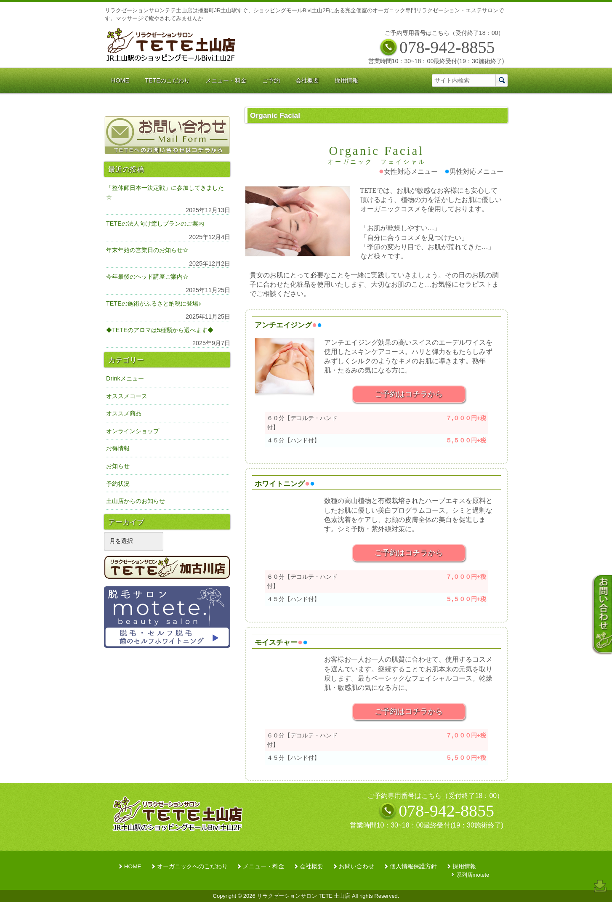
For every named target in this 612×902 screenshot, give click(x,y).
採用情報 (464, 866)
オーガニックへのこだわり (192, 866)
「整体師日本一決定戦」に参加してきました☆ (165, 192)
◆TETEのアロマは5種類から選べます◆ (159, 330)
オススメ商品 (123, 413)
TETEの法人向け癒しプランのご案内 (155, 223)
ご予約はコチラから (409, 394)
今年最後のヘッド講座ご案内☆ (147, 276)
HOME (132, 866)
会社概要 (311, 866)
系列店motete (473, 875)
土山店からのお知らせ (135, 501)
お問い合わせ (356, 866)
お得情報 (118, 448)
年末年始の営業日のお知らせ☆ (147, 250)
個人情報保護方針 (413, 866)
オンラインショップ (132, 431)
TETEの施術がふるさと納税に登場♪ (153, 303)
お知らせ (118, 466)
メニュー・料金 (263, 866)
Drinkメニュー (125, 378)
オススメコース (126, 396)
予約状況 (118, 483)
